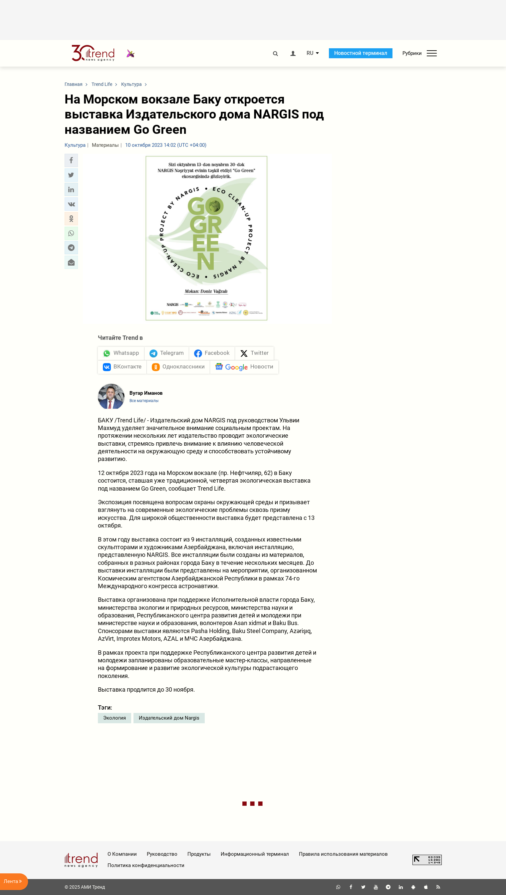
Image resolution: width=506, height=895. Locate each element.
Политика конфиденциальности (146, 865)
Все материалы (143, 400)
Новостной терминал (360, 53)
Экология (114, 718)
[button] (71, 160)
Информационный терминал (255, 854)
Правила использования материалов (343, 854)
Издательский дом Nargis (169, 718)
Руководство (162, 854)
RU (310, 53)
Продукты (199, 854)
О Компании (122, 854)
